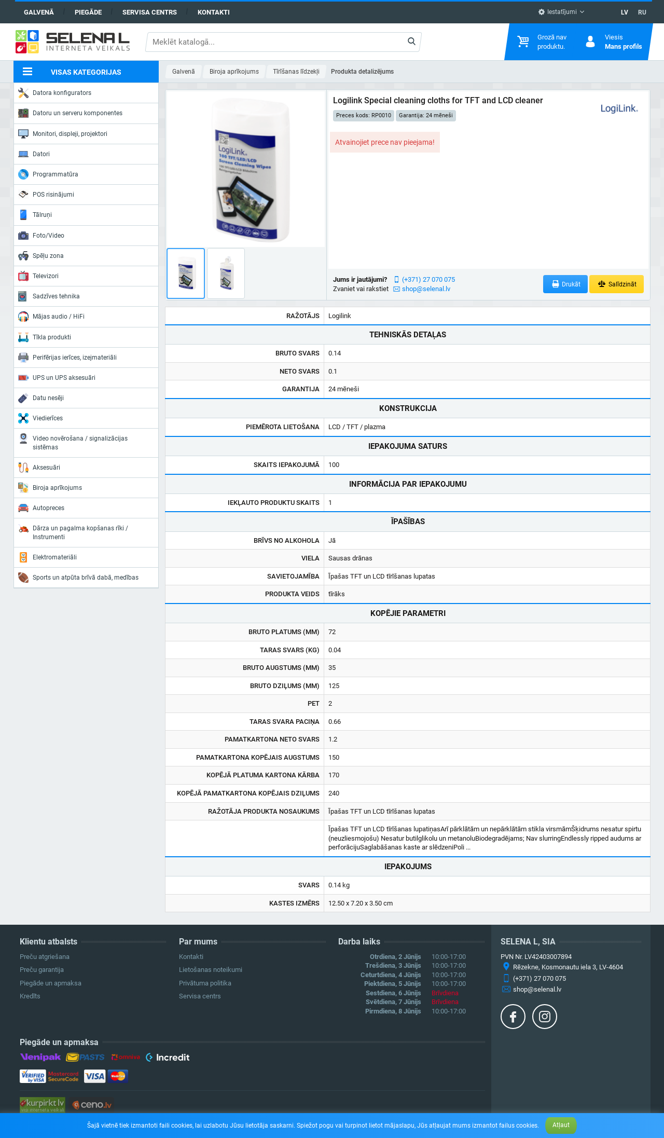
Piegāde (88, 12)
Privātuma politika (205, 983)
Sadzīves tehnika (49, 296)
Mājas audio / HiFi (51, 316)
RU (642, 12)
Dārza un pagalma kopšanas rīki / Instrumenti (73, 531)
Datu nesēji (41, 398)
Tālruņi (35, 215)
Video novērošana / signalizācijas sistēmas (73, 441)
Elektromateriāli (47, 557)
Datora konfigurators (54, 93)
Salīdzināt (617, 284)
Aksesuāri (39, 467)
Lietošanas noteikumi (210, 970)
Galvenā (39, 12)
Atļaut (561, 1125)
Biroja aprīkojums (50, 488)
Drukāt (565, 284)
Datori (34, 154)
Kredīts (30, 996)
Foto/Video (41, 235)
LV (624, 12)
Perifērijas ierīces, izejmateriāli (67, 357)
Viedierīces (40, 418)
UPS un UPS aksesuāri (56, 378)
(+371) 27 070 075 (428, 279)
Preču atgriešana (45, 957)
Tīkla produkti (44, 337)
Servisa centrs (149, 12)
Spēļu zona (41, 256)
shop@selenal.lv (426, 289)
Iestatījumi (557, 12)
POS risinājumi (46, 194)
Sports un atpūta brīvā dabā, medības (78, 577)
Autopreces (41, 508)
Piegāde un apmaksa (50, 983)
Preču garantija (42, 970)
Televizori (38, 276)
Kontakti (214, 12)
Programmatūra (48, 174)
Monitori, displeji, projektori (62, 134)
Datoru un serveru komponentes (70, 113)
